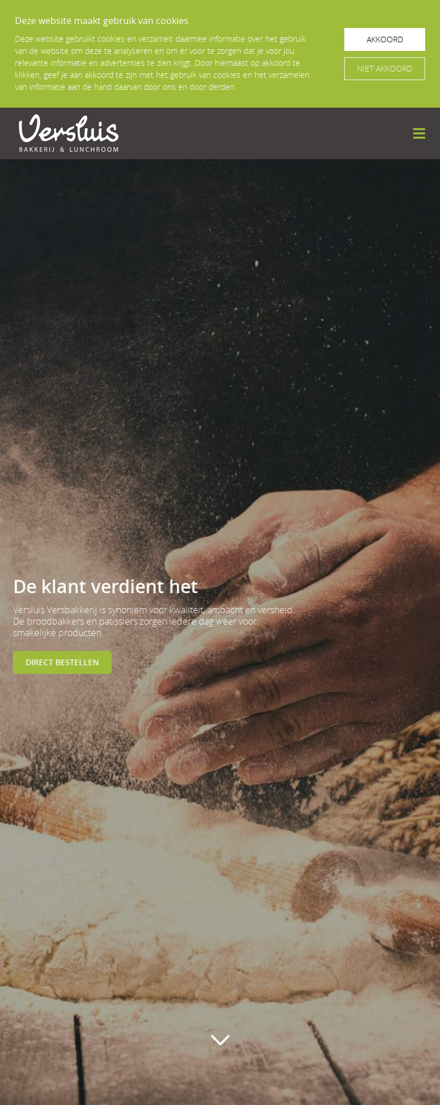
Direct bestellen (60, 662)
